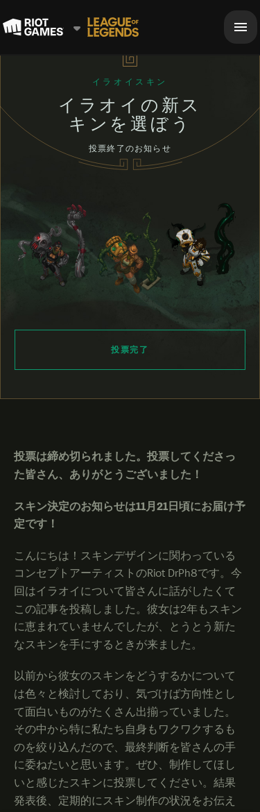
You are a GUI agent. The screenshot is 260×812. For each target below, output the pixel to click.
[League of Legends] (113, 27)
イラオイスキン (130, 82)
